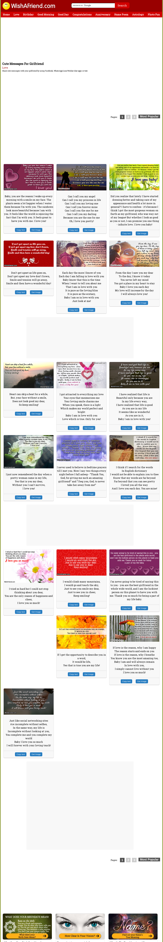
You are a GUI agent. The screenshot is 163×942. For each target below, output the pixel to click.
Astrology (138, 14)
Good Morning (45, 14)
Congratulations (82, 14)
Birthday (28, 14)
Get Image (36, 230)
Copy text (21, 230)
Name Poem (121, 14)
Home (6, 14)
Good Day (63, 14)
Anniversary (102, 14)
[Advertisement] (82, 39)
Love (16, 14)
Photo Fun (154, 14)
